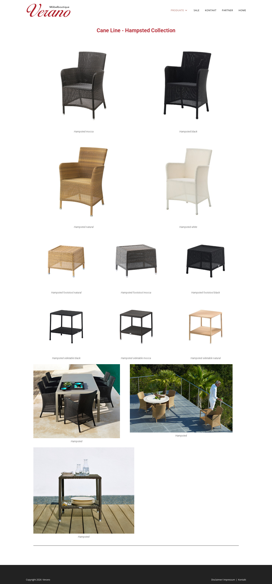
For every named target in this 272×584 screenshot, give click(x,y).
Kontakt (242, 579)
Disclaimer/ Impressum (223, 579)
